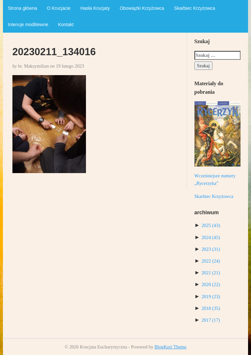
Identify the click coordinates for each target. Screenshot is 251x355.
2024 (211, 237)
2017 (211, 320)
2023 (211, 249)
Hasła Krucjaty (95, 8)
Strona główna (22, 8)
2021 (211, 272)
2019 (211, 296)
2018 (211, 308)
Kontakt (66, 24)
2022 (211, 261)
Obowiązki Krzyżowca (142, 8)
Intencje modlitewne (28, 24)
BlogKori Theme (171, 346)
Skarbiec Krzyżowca (194, 8)
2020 (211, 284)
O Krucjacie (59, 8)
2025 (211, 225)
